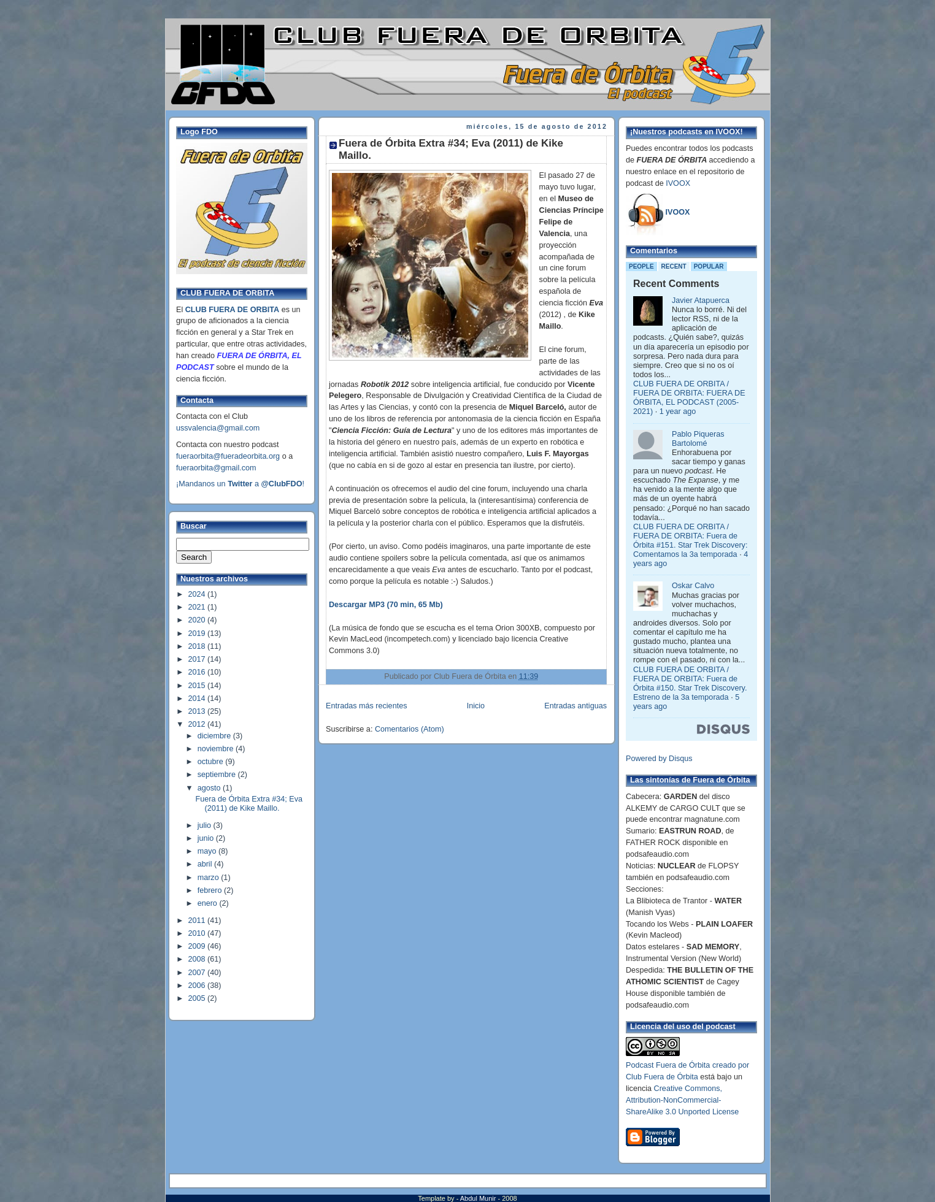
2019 (198, 633)
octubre (212, 761)
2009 (198, 946)
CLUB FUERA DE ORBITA (232, 309)
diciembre (215, 736)
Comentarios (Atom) (409, 729)
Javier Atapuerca (700, 300)
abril (206, 864)
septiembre (218, 774)
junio (207, 838)
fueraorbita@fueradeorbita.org (228, 456)
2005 (198, 998)
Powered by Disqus (659, 758)
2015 (198, 685)
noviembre (217, 749)
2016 (198, 672)
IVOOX (678, 183)
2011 (198, 920)
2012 (198, 724)
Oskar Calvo (693, 585)
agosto (210, 788)
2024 (198, 594)
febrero (211, 890)
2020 (198, 620)
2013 (198, 711)
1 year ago (678, 411)
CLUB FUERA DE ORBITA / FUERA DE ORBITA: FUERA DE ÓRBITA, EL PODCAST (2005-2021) (689, 398)
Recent (674, 266)
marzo (209, 877)
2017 (198, 659)
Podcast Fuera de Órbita (668, 1065)
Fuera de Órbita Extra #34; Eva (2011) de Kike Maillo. (249, 804)
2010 (198, 933)
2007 (198, 972)
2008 (198, 959)
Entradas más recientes (366, 706)
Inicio (476, 706)
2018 (198, 646)
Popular (709, 266)
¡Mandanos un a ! (240, 484)
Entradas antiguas (575, 706)
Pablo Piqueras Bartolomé (698, 439)
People (641, 266)
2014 (198, 698)
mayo (208, 851)
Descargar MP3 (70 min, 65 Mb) (386, 604)
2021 (198, 607)
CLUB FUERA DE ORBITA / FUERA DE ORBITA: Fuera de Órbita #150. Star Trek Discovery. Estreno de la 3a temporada (690, 683)
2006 (198, 985)
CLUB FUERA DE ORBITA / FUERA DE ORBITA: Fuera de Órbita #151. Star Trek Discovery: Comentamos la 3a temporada (690, 541)
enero (209, 903)
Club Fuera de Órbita (662, 1077)
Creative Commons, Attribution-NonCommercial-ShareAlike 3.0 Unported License (682, 1100)
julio (206, 825)
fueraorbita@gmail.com (216, 468)
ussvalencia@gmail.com (218, 428)
